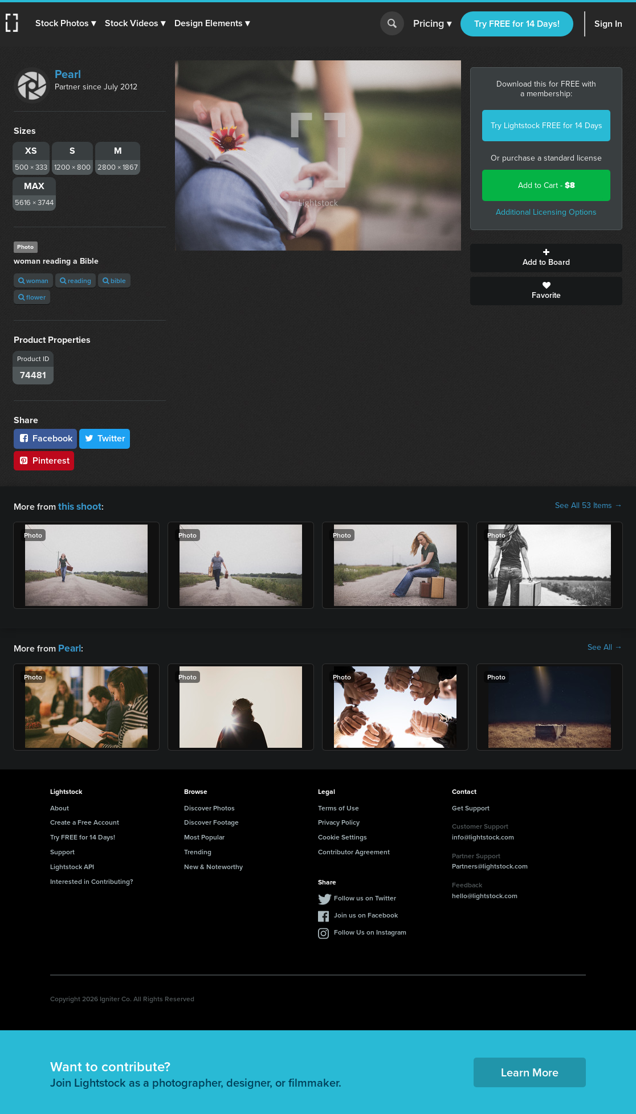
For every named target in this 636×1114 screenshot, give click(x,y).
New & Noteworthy (213, 864)
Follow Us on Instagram (370, 930)
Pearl (68, 74)
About (59, 805)
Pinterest (44, 460)
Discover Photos (209, 805)
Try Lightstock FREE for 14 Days (546, 126)
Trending (197, 849)
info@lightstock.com (483, 834)
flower (32, 297)
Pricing (432, 23)
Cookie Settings (342, 834)
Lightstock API (72, 864)
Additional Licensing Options (546, 212)
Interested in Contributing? (91, 879)
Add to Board (546, 258)
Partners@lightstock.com (490, 864)
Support (62, 849)
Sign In (608, 23)
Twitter (105, 438)
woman (33, 280)
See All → (605, 646)
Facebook (45, 438)
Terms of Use (338, 805)
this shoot (78, 505)
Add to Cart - (546, 185)
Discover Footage (211, 820)
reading (75, 280)
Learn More (529, 1070)
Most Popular (204, 834)
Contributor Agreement (354, 849)
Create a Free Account (84, 820)
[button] (66, 23)
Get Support (471, 805)
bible (114, 280)
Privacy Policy (339, 820)
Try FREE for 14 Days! (517, 23)
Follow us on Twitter (365, 895)
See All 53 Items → (588, 505)
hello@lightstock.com (484, 893)
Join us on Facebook (366, 913)
